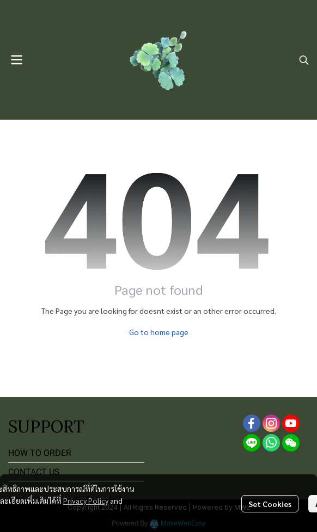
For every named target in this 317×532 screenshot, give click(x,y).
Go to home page (158, 332)
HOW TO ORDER (39, 453)
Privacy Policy (85, 500)
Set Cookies (269, 504)
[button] (304, 59)
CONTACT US (34, 472)
